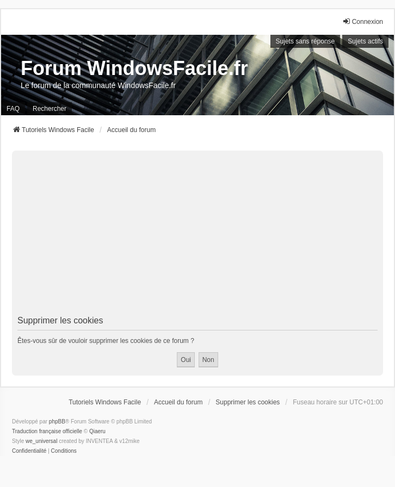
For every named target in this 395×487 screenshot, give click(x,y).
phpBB (57, 421)
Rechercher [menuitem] (49, 109)
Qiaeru (97, 431)
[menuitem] (29, 451)
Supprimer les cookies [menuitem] (247, 402)
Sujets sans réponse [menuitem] (305, 41)
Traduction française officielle (47, 431)
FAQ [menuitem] (13, 109)
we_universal (41, 441)
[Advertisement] (197, 235)
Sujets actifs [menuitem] (365, 41)
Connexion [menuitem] (362, 21)
